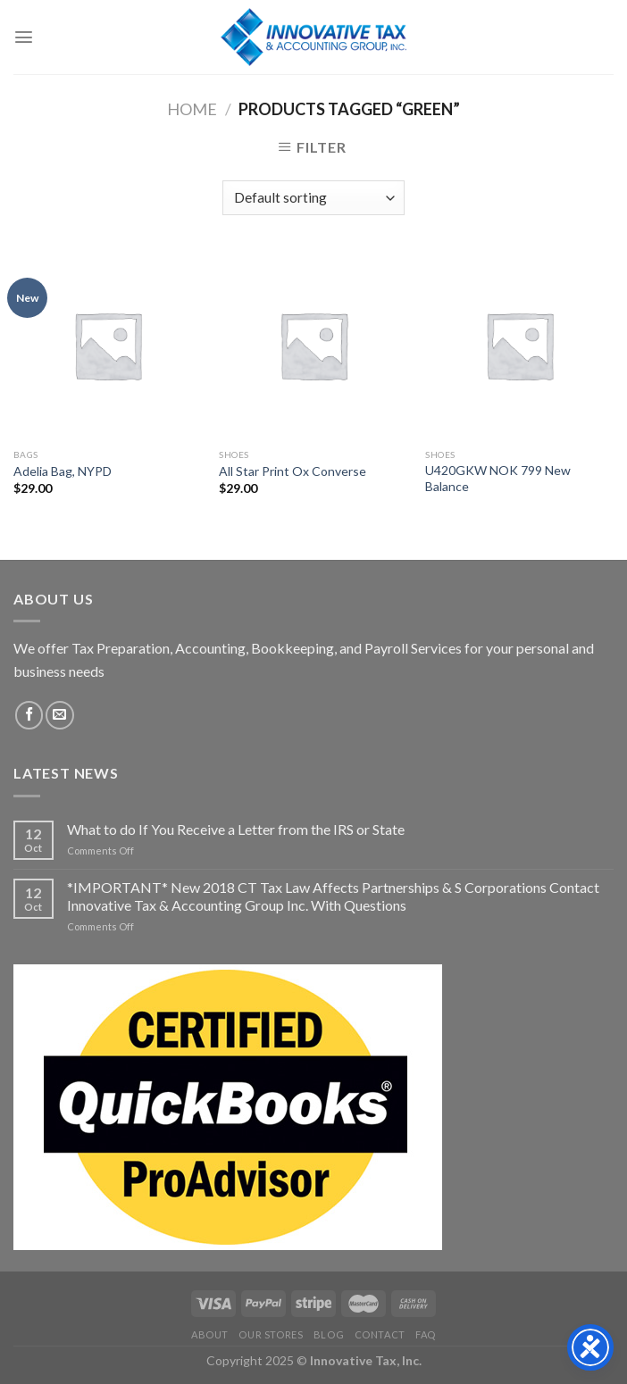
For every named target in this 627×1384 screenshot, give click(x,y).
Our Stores (270, 1334)
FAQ (425, 1334)
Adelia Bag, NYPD (62, 471)
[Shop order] (313, 197)
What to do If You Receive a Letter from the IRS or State (236, 829)
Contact (380, 1334)
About (210, 1334)
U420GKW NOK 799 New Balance (498, 478)
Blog (329, 1334)
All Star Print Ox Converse (292, 471)
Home (192, 109)
